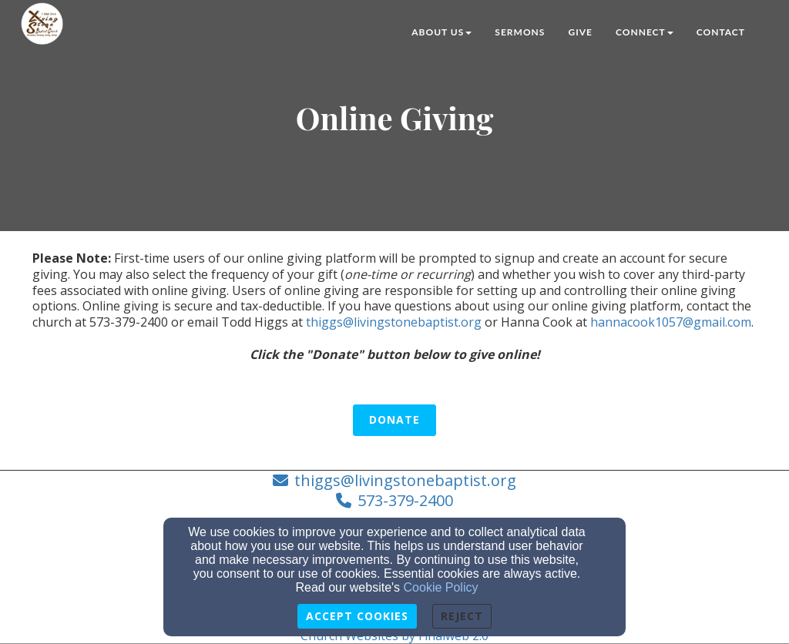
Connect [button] (644, 32)
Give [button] (580, 32)
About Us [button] (441, 32)
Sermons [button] (520, 32)
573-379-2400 (405, 500)
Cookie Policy (441, 587)
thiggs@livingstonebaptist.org (394, 322)
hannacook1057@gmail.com (670, 322)
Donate (394, 419)
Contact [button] (721, 32)
